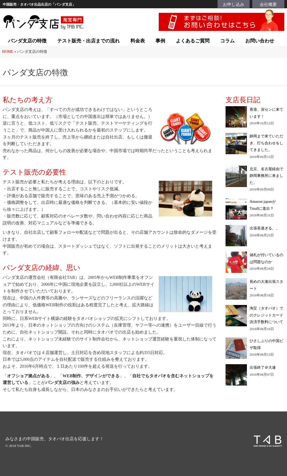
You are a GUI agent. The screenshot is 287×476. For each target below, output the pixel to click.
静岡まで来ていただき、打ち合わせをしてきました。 (266, 143)
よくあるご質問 (193, 40)
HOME (7, 51)
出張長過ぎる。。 (265, 228)
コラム (227, 40)
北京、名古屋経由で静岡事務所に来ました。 (266, 176)
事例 (160, 40)
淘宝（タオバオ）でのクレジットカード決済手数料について (266, 315)
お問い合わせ (259, 40)
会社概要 (268, 4)
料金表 (137, 40)
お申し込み (233, 4)
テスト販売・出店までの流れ (88, 40)
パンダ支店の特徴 (27, 40)
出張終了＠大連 (263, 367)
